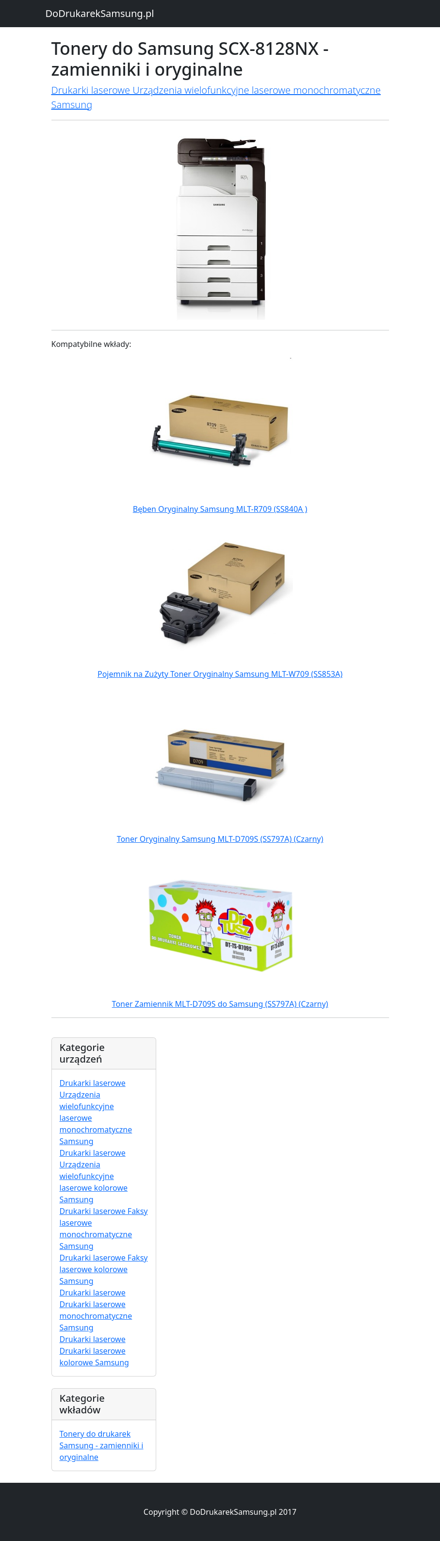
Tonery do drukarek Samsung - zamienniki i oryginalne (102, 1445)
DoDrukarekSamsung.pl (100, 13)
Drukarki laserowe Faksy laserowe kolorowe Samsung (104, 1269)
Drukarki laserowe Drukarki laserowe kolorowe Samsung (94, 1351)
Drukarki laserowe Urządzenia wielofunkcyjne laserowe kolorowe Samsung (94, 1176)
